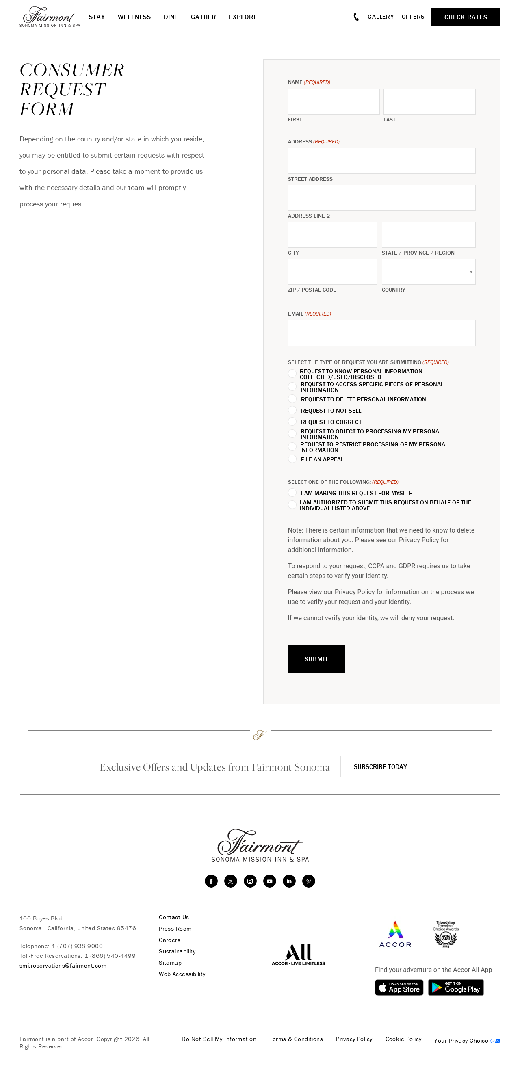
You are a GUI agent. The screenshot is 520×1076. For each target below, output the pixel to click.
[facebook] (211, 881)
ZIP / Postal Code (312, 289)
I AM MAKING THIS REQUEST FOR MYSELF (356, 493)
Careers (169, 940)
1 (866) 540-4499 (110, 955)
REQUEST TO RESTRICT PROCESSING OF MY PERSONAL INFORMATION (374, 447)
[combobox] (429, 272)
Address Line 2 (309, 216)
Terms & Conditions (296, 1039)
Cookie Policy (404, 1039)
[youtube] (269, 881)
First (295, 119)
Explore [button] (243, 17)
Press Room (175, 928)
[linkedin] (289, 881)
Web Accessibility (182, 974)
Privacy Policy (354, 1039)
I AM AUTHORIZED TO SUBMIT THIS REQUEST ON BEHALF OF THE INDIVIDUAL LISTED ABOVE (385, 505)
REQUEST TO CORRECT (331, 422)
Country (393, 289)
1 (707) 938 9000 (77, 946)
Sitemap (170, 962)
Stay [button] (97, 17)
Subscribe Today (380, 766)
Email (309, 314)
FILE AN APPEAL (322, 459)
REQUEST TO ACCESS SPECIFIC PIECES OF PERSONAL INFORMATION (372, 387)
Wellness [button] (134, 17)
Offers (413, 16)
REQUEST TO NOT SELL (331, 411)
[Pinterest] (308, 881)
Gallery (381, 16)
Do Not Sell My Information (219, 1039)
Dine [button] (171, 17)
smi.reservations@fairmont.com (63, 965)
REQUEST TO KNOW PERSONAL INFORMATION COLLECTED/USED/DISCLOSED (361, 374)
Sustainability (177, 951)
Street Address (310, 179)
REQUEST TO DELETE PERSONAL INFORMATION (363, 399)
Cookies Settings (467, 1040)
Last (390, 119)
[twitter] (230, 881)
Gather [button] (203, 17)
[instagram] (250, 881)
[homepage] (54, 16)
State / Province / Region (418, 252)
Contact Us (174, 917)
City (293, 252)
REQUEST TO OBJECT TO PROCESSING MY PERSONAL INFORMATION (371, 434)
